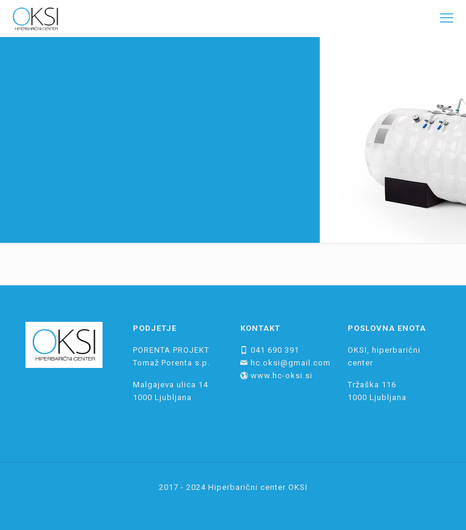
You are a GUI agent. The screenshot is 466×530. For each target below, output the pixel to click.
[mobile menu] (446, 18)
